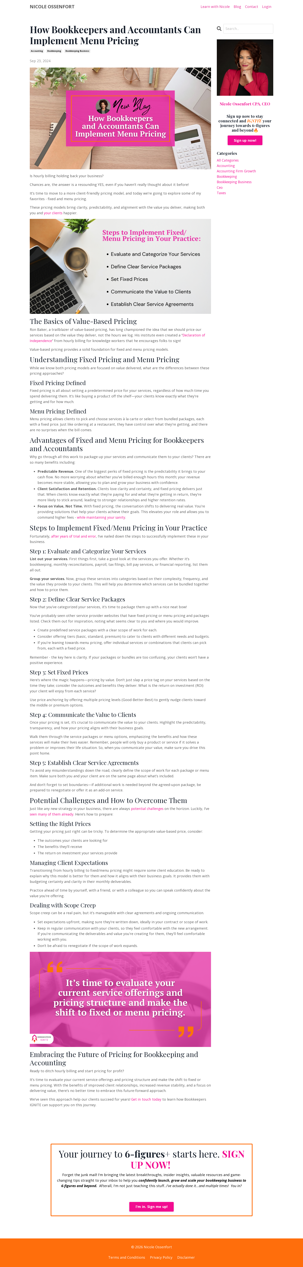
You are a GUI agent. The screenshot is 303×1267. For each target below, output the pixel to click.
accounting (37, 51)
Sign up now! (245, 140)
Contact (251, 6)
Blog (237, 6)
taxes (221, 193)
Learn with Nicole (215, 6)
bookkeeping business (77, 51)
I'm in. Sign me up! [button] (151, 1206)
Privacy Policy (161, 1257)
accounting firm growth (237, 171)
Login (266, 6)
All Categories (228, 160)
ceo (220, 188)
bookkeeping (54, 51)
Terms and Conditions (126, 1257)
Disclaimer (186, 1257)
